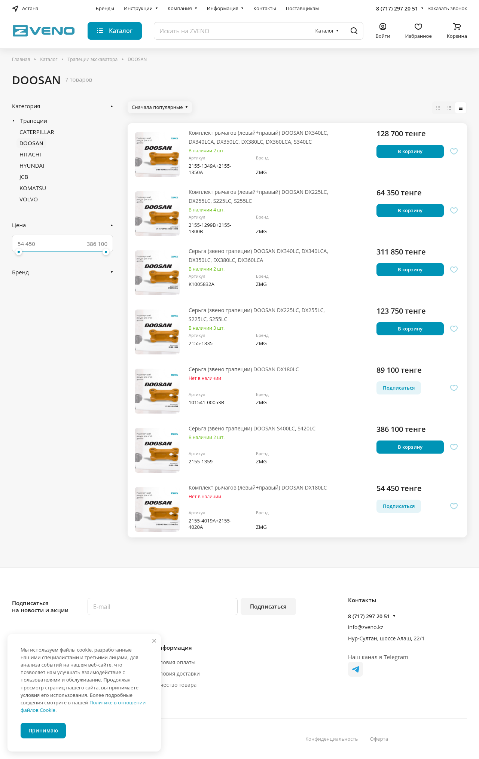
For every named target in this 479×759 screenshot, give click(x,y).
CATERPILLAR (36, 131)
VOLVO (28, 199)
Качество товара (175, 684)
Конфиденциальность (331, 738)
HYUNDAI (31, 165)
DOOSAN (31, 143)
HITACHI (30, 154)
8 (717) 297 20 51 (397, 8)
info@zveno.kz (365, 627)
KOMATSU (32, 188)
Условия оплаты (175, 662)
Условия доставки (177, 673)
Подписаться (268, 606)
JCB (23, 176)
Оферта (379, 738)
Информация (173, 647)
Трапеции (33, 120)
